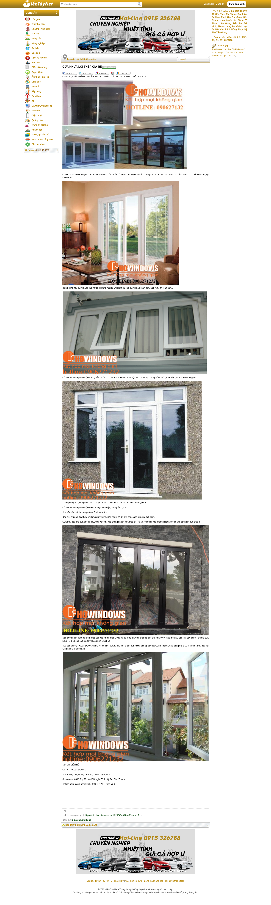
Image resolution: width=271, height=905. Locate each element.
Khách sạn (37, 130)
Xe (33, 101)
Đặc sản (36, 53)
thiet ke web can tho (221, 49)
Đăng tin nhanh (237, 4)
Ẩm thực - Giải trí (40, 77)
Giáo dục (36, 82)
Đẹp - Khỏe (37, 72)
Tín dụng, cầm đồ (40, 134)
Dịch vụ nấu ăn (39, 57)
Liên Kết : (220, 45)
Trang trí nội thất (40, 125)
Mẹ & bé (36, 110)
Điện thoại (37, 115)
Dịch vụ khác (38, 144)
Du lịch (35, 48)
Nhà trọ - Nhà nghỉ (41, 29)
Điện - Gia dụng (39, 67)
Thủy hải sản (38, 24)
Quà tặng (36, 96)
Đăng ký (220, 4)
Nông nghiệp (38, 43)
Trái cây (36, 33)
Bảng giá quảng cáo (153, 881)
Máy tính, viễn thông (42, 106)
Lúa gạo (36, 19)
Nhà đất (35, 86)
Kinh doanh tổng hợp (42, 139)
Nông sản (36, 38)
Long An (31, 12)
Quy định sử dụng (133, 881)
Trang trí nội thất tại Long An (81, 59)
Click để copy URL (132, 815)
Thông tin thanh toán (174, 881)
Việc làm (36, 62)
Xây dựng (36, 91)
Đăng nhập (209, 4)
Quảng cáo (37, 120)
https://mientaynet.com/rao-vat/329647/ (103, 815)
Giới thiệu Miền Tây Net (98, 881)
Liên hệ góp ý (117, 881)
